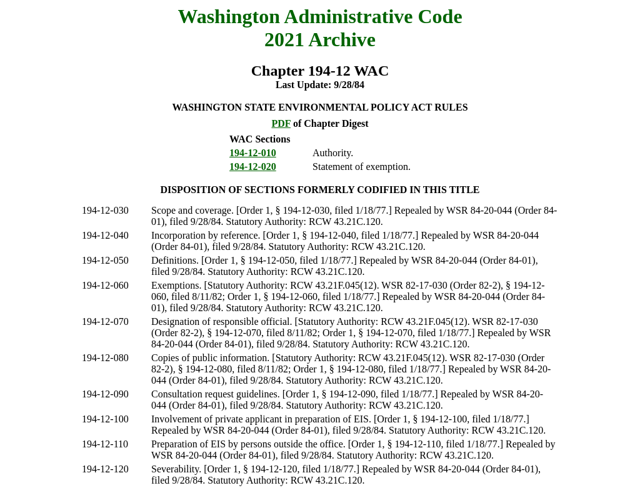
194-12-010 (252, 152)
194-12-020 (252, 166)
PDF (281, 123)
